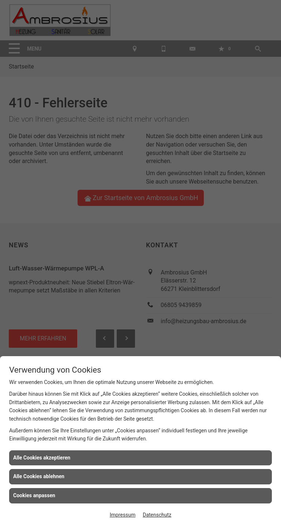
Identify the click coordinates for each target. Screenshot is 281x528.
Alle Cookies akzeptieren (41, 458)
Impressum (122, 515)
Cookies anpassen (34, 495)
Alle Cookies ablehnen (38, 476)
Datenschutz (157, 515)
